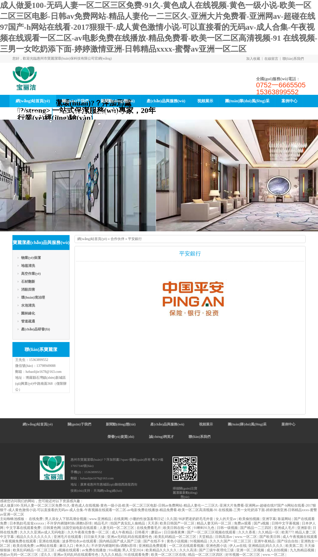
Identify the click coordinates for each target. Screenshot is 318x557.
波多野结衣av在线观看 (80, 541)
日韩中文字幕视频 (286, 523)
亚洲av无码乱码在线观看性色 (130, 537)
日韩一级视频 (228, 528)
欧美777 (287, 532)
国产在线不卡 (154, 541)
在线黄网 (121, 519)
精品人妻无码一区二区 (215, 523)
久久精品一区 (269, 532)
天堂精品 (206, 537)
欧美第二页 (294, 546)
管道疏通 (28, 321)
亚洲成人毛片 (285, 528)
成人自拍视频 (277, 550)
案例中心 (289, 101)
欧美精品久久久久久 (162, 550)
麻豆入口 (66, 546)
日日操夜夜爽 (175, 532)
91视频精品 (199, 541)
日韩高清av (224, 537)
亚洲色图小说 (217, 546)
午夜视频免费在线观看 (19, 541)
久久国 (171, 519)
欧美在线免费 (24, 546)
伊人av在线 (237, 546)
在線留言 (271, 59)
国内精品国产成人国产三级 (120, 541)
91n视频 (115, 550)
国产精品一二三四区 (256, 528)
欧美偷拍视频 (250, 519)
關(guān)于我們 (75, 101)
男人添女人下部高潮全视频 (66, 519)
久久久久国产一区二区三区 (231, 541)
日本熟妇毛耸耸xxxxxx (27, 523)
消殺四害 (28, 289)
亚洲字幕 (269, 519)
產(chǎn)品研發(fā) (35, 329)
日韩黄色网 (52, 528)
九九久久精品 (112, 555)
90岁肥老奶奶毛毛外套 (196, 519)
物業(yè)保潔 (31, 258)
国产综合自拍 (288, 541)
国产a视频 (262, 523)
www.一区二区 (246, 537)
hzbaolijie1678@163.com (44, 372)
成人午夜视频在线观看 (299, 537)
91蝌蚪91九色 (204, 528)
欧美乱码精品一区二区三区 (176, 537)
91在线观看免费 (137, 555)
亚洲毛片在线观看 (68, 537)
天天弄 (153, 523)
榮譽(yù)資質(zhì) (31, 113)
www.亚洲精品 (100, 519)
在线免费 (36, 519)
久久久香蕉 (247, 532)
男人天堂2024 (133, 550)
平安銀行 (135, 239)
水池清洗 (28, 305)
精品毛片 (101, 523)
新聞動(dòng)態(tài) (118, 101)
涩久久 (46, 555)
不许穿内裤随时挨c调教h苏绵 (70, 523)
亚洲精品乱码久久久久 (266, 546)
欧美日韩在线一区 (177, 528)
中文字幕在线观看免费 (24, 528)
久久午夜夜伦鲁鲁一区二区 (88, 532)
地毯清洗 (28, 266)
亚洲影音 (304, 528)
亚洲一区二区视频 (250, 550)
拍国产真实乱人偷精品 (128, 523)
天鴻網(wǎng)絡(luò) (107, 490)
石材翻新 (28, 281)
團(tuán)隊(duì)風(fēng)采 (247, 101)
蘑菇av (156, 532)
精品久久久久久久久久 (34, 537)
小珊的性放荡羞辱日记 (147, 519)
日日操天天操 (95, 537)
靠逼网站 (285, 519)
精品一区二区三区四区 (206, 555)
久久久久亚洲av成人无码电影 (43, 532)
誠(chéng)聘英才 (72, 113)
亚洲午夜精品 (265, 541)
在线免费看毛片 (149, 528)
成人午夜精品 (122, 532)
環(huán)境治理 (33, 297)
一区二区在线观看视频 (187, 546)
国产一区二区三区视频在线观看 (212, 532)
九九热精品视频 (302, 550)
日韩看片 (142, 532)
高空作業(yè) (31, 274)
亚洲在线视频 (50, 541)
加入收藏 (253, 59)
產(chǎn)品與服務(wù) (166, 101)
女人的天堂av (226, 519)
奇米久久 (82, 546)
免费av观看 (243, 523)
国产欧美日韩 (270, 537)
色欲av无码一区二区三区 (19, 555)
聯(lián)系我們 (293, 59)
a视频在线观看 (68, 550)
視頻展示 (205, 101)
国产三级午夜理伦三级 (217, 550)
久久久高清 (188, 550)
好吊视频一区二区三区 (243, 555)
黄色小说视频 (178, 541)
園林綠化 (28, 313)
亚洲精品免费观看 (153, 546)
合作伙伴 (117, 239)
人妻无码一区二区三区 (117, 528)
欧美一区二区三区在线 (169, 555)
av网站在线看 (47, 546)
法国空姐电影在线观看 (80, 528)
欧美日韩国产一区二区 (178, 523)
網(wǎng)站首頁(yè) (33, 101)
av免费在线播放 (94, 550)
